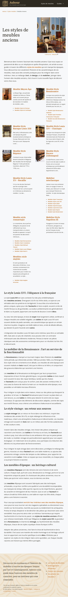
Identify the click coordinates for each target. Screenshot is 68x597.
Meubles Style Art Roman (22, 108)
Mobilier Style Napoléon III (53, 218)
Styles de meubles (47, 4)
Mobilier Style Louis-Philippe (23, 249)
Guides (61, 3)
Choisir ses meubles (55, 571)
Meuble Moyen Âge (22, 89)
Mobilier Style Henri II (21, 251)
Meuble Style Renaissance (52, 90)
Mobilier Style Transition (55, 199)
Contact (14, 591)
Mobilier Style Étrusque (55, 205)
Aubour (15, 2)
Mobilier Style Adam (54, 203)
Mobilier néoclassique (52, 179)
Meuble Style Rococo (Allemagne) (52, 153)
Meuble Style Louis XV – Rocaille (22, 179)
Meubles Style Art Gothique (23, 110)
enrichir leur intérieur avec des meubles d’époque (43, 502)
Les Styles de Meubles (56, 563)
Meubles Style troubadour (22, 243)
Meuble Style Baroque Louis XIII (22, 127)
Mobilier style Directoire (55, 207)
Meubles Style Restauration (23, 241)
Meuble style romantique (19, 218)
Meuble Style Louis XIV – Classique (55, 127)
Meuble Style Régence (19, 152)
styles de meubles (34, 67)
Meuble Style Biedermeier (55, 212)
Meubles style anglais (20, 258)
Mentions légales (28, 589)
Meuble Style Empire (54, 210)
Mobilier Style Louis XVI (55, 201)
